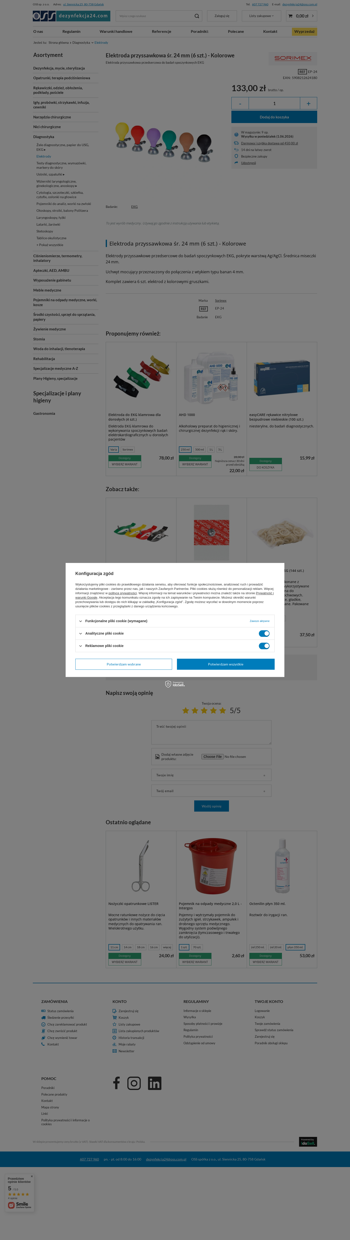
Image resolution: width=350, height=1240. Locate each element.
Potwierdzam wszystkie (225, 664)
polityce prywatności (123, 593)
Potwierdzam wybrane (124, 664)
